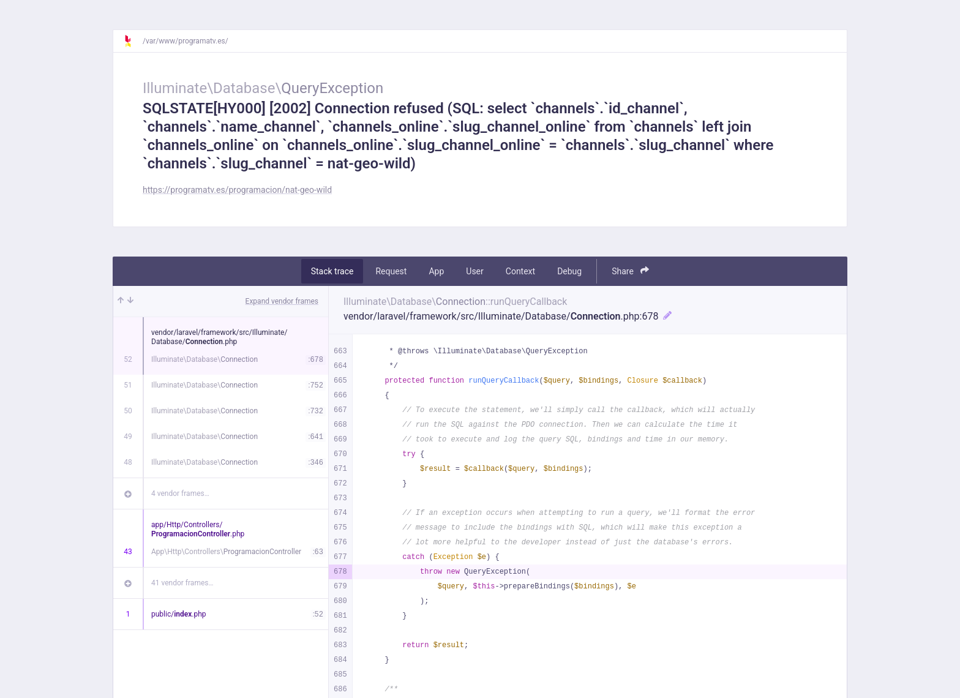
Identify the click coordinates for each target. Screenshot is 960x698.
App (436, 271)
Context (520, 271)
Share (630, 271)
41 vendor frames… (182, 583)
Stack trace (332, 271)
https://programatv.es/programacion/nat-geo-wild (237, 190)
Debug (569, 271)
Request (391, 271)
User (474, 271)
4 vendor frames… (180, 493)
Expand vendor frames (282, 301)
